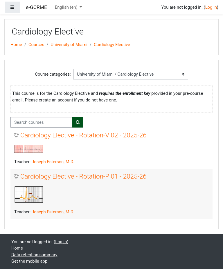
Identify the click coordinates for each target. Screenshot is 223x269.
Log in (211, 7)
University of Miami (69, 44)
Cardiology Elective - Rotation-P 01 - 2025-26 (83, 176)
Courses (36, 44)
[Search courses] (41, 122)
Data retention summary (34, 254)
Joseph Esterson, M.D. (53, 161)
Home (16, 44)
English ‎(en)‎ (66, 7)
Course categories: (53, 74)
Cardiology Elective (112, 44)
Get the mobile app (29, 261)
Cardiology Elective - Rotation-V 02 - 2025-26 (83, 135)
